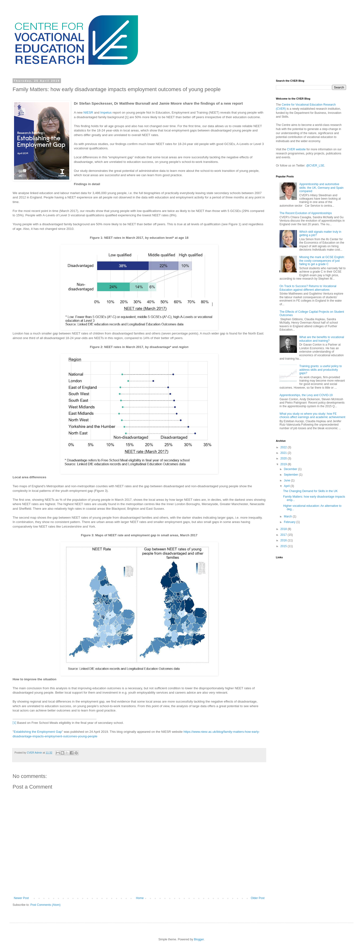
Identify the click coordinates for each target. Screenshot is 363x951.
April (287, 486)
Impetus (106, 112)
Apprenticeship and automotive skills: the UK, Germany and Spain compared (321, 187)
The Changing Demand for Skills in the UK (310, 491)
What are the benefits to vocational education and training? (321, 338)
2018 (284, 529)
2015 (284, 546)
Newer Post (21, 898)
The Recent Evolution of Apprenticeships (306, 213)
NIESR (88, 112)
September (291, 474)
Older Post (258, 898)
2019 (284, 464)
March (288, 516)
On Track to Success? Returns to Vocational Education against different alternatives (308, 287)
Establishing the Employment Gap (38, 731)
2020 (284, 458)
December (291, 469)
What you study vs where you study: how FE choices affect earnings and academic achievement (312, 415)
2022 (284, 447)
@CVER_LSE (315, 165)
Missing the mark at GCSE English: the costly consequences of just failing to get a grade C (322, 260)
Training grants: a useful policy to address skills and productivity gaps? (320, 369)
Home (140, 898)
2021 (284, 453)
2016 (284, 540)
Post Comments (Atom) (45, 905)
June (287, 480)
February (290, 522)
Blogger (199, 939)
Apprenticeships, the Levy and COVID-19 (306, 395)
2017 (284, 535)
